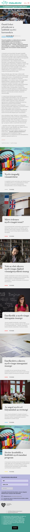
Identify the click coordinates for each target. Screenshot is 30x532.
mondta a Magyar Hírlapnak (17, 131)
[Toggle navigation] (28, 3)
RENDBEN (15, 527)
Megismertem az (13, 496)
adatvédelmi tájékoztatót (16, 496)
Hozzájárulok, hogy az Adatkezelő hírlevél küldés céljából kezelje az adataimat (16, 499)
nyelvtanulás (5, 143)
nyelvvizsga (13, 143)
